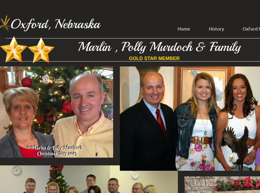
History (216, 28)
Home (184, 28)
